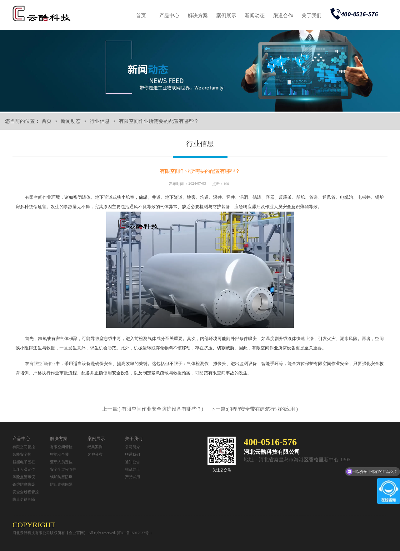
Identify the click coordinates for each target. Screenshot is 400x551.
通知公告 (132, 462)
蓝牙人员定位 (23, 469)
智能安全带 (21, 454)
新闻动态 (255, 15)
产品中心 (169, 15)
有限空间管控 (23, 447)
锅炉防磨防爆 (23, 484)
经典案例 (95, 447)
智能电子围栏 (23, 462)
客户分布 (95, 454)
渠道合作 (283, 15)
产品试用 (132, 477)
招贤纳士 (132, 469)
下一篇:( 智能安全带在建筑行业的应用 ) (254, 409)
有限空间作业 (38, 197)
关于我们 (312, 15)
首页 (141, 15)
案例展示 (226, 15)
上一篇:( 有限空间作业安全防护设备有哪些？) (153, 409)
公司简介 (132, 447)
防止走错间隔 (23, 499)
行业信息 (100, 121)
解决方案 (198, 15)
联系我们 (132, 454)
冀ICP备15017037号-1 (134, 533)
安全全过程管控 (25, 492)
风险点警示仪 (23, 477)
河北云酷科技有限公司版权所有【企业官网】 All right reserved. (64, 533)
